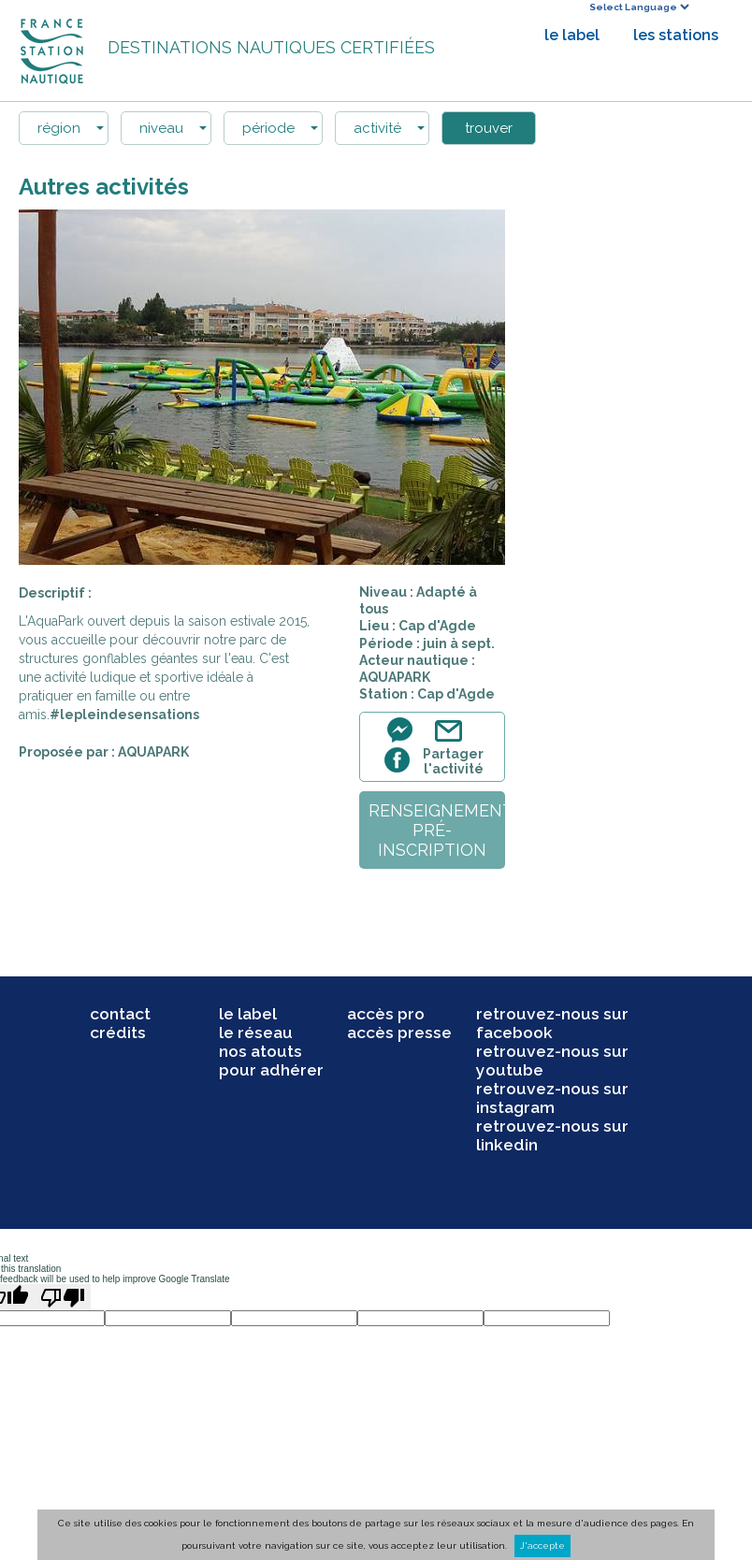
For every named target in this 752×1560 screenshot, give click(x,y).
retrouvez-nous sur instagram (552, 1098)
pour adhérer (271, 1070)
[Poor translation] (63, 1297)
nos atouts (260, 1051)
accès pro (386, 1013)
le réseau (256, 1032)
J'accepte (542, 1545)
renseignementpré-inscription (437, 830)
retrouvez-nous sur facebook (552, 1023)
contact (120, 1013)
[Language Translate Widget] (639, 7)
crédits (118, 1032)
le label (572, 35)
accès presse (399, 1032)
